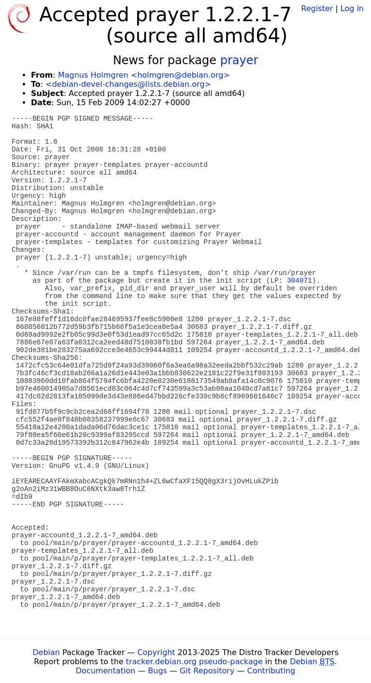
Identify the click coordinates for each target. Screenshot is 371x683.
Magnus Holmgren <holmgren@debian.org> (144, 75)
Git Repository (207, 670)
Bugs (157, 670)
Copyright (156, 652)
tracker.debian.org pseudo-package (194, 661)
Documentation (105, 670)
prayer (239, 60)
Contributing (271, 670)
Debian (46, 652)
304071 (299, 281)
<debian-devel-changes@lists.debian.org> (128, 84)
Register (317, 8)
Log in (352, 8)
